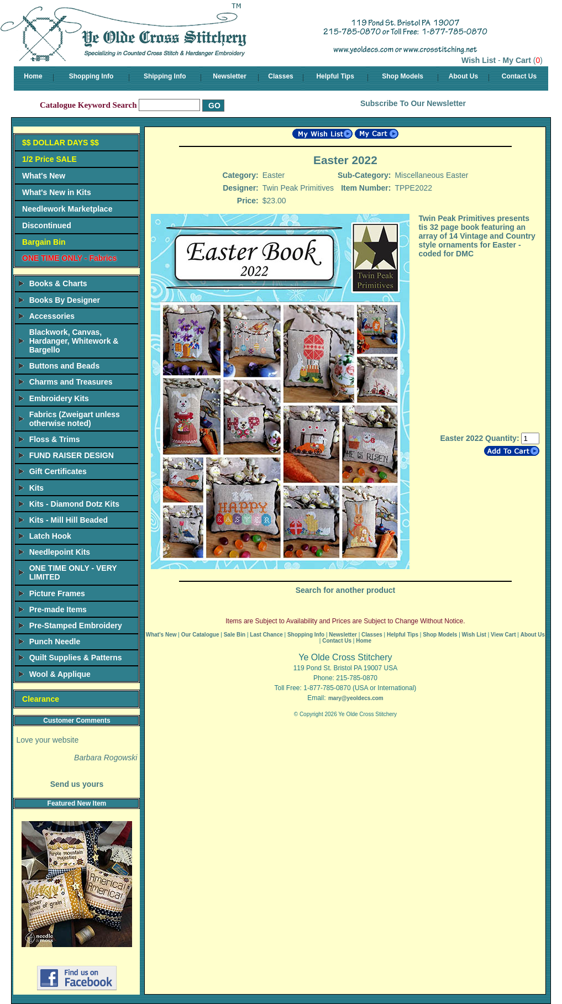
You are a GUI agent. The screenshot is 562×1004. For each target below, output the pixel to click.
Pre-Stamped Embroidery (75, 625)
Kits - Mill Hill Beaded (68, 520)
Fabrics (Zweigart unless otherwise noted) (74, 419)
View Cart (503, 635)
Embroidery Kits (59, 398)
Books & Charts (58, 283)
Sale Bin (234, 635)
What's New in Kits (56, 192)
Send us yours (76, 784)
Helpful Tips (335, 76)
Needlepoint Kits (59, 552)
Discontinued (46, 225)
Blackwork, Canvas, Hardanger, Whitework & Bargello (74, 341)
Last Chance (266, 635)
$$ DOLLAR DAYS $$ (60, 142)
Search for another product (345, 590)
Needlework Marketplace (67, 208)
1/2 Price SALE (49, 159)
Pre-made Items (58, 609)
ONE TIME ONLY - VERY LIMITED (73, 572)
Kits (36, 487)
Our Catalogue (200, 635)
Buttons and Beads (64, 365)
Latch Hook (50, 536)
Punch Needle (55, 641)
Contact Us (519, 76)
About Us (463, 76)
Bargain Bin (44, 242)
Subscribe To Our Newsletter (413, 103)
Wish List (478, 60)
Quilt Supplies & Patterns (75, 657)
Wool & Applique (60, 674)
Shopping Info (91, 76)
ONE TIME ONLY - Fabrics (69, 258)
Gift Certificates (58, 471)
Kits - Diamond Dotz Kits (74, 504)
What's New (43, 175)
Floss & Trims (54, 439)
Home (33, 76)
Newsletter (229, 76)
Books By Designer (64, 300)
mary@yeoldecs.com (356, 698)
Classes (280, 76)
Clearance (40, 699)
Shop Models (402, 76)
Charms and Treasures (71, 381)
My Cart (517, 60)
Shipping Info (165, 76)
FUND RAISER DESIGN (71, 455)
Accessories (52, 316)
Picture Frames (57, 593)
